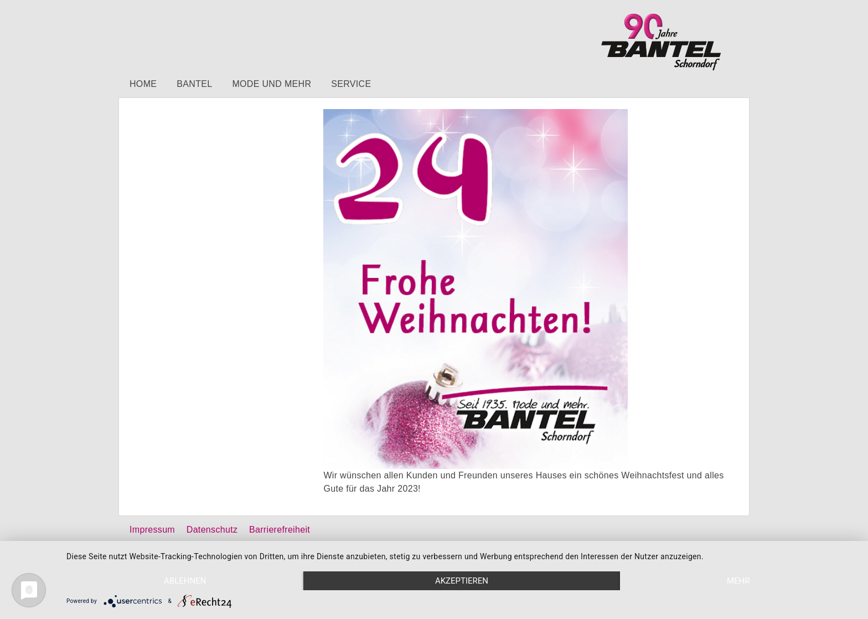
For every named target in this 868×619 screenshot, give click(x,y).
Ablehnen (185, 581)
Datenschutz (212, 529)
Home (143, 84)
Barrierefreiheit (279, 529)
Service (351, 84)
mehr (738, 581)
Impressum (152, 529)
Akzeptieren (461, 581)
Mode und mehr (271, 84)
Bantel (194, 84)
